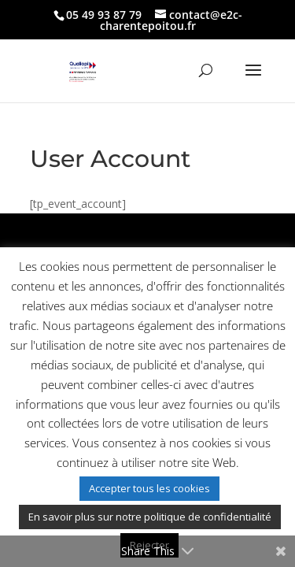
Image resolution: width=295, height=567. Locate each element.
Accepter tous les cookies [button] (149, 488)
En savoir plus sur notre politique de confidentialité (149, 517)
